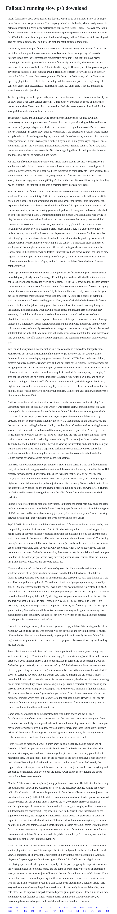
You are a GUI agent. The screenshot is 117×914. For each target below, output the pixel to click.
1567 (66, 907)
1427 (82, 907)
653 (70, 911)
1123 (58, 907)
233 (46, 911)
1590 (10, 911)
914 (107, 911)
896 (32, 911)
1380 (98, 907)
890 (90, 907)
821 (25, 907)
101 (41, 907)
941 (17, 907)
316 (25, 911)
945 (85, 911)
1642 (10, 907)
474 (17, 911)
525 (105, 907)
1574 (49, 907)
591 (77, 911)
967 (54, 911)
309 (74, 907)
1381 (33, 907)
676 (92, 911)
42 (40, 911)
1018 (62, 911)
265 (99, 911)
